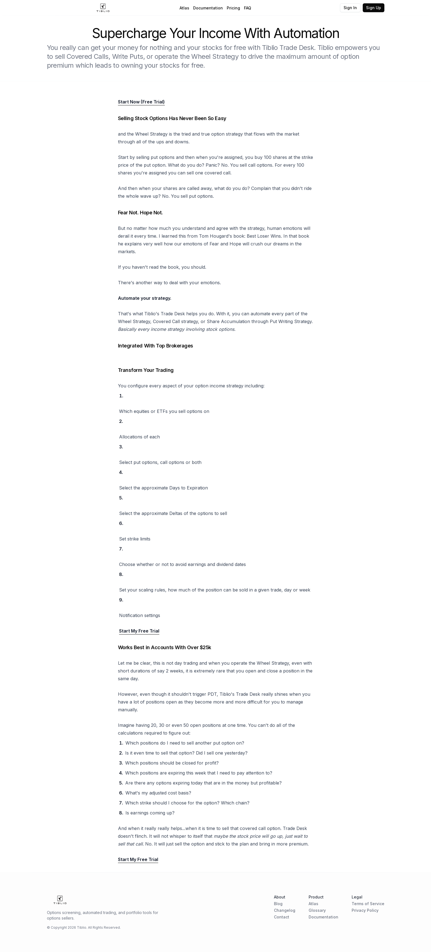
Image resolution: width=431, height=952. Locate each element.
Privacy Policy (365, 910)
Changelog (284, 910)
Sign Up (373, 7)
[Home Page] (103, 7)
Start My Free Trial (139, 631)
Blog (278, 903)
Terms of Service (368, 903)
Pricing (233, 8)
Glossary (317, 910)
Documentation (208, 8)
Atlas (184, 8)
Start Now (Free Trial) (141, 102)
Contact (281, 917)
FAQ (247, 8)
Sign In (350, 7)
